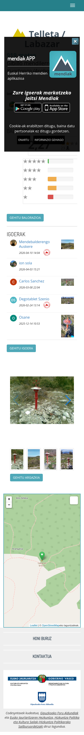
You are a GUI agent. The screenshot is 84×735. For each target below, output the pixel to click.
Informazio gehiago (49, 140)
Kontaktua (42, 656)
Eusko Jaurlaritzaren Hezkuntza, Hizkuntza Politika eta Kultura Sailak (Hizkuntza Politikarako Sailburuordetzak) (44, 722)
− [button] (9, 505)
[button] (68, 400)
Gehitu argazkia (26, 477)
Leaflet (33, 625)
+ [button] (9, 499)
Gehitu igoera (21, 348)
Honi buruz (42, 638)
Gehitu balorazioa (25, 217)
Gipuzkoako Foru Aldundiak (59, 713)
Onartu (23, 140)
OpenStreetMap (50, 625)
